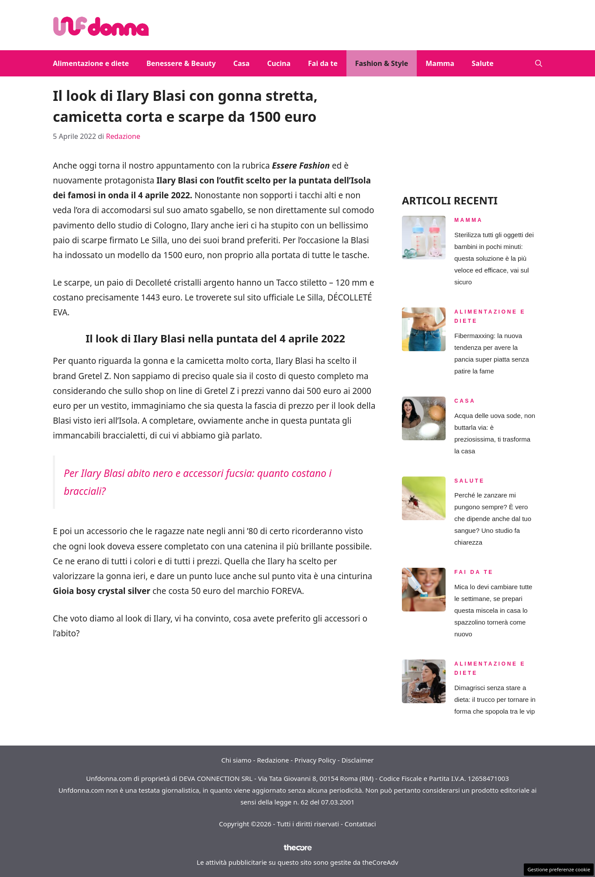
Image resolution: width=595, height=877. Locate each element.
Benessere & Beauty (181, 63)
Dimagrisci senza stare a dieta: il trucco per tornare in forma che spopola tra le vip (495, 699)
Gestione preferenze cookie (558, 869)
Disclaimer (357, 760)
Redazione (273, 760)
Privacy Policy (315, 760)
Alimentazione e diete (91, 63)
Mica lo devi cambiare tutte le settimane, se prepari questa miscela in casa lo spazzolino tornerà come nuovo (493, 610)
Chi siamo (236, 760)
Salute (483, 63)
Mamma (439, 63)
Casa (241, 63)
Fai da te (323, 63)
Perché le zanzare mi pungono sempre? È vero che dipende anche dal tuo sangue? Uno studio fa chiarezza (492, 518)
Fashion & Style (381, 63)
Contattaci (360, 823)
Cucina (279, 63)
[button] (538, 63)
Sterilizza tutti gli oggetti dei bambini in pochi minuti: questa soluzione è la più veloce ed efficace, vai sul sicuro (494, 258)
